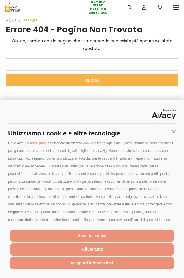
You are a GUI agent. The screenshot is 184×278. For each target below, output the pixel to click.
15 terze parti (35, 143)
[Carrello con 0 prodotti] (160, 7)
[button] (174, 132)
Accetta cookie (92, 235)
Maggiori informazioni (92, 263)
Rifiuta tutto (92, 249)
